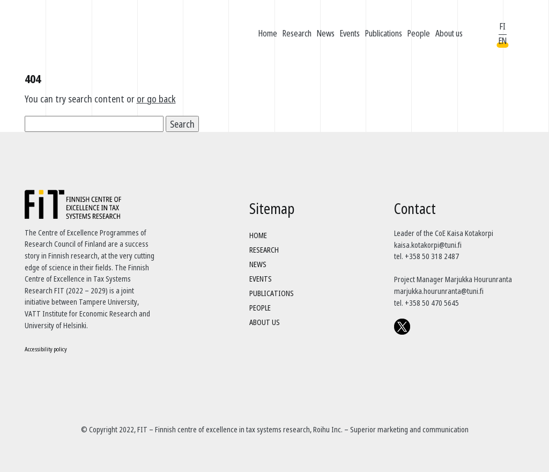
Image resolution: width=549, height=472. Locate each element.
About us (449, 33)
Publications (383, 33)
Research (297, 33)
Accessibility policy (46, 349)
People (418, 33)
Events (350, 33)
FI (503, 26)
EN (503, 41)
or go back (156, 98)
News (326, 33)
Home (267, 33)
